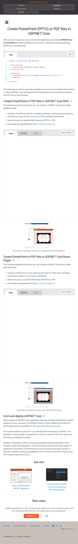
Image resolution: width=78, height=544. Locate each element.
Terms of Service (19, 526)
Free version (21, 9)
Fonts (33, 431)
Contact (46, 526)
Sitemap (6, 526)
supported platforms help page (49, 426)
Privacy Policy (34, 526)
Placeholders (35, 116)
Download (31, 516)
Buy (46, 516)
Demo (11, 133)
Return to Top (68, 529)
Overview (21, 5)
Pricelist (21, 12)
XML (11, 55)
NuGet (40, 43)
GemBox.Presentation (38, 2)
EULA (27, 454)
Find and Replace (31, 276)
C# (36, 133)
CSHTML (23, 133)
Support (57, 9)
